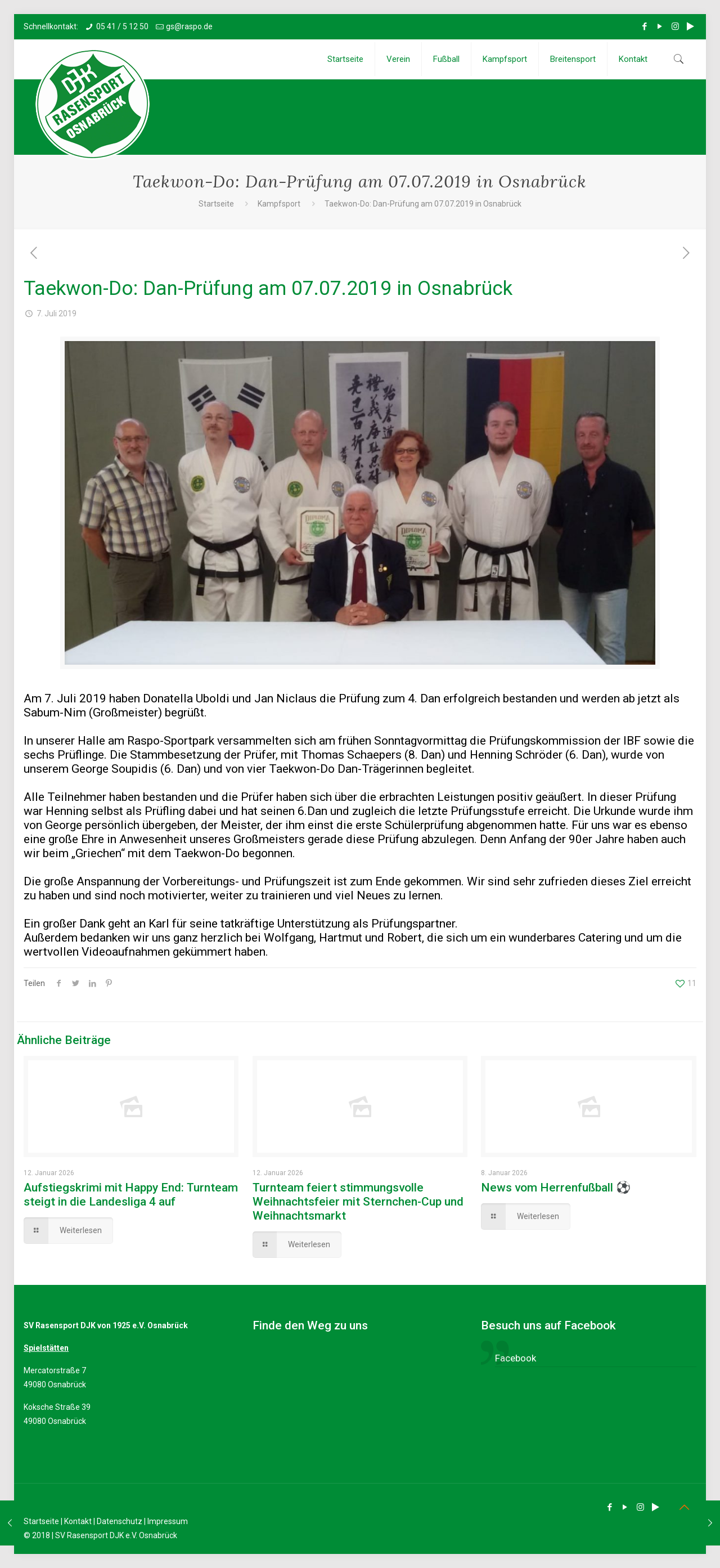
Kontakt (78, 1521)
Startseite (216, 203)
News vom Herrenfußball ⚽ (556, 1187)
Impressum (167, 1521)
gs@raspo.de (189, 26)
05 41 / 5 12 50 (122, 26)
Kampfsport (279, 203)
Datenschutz (119, 1521)
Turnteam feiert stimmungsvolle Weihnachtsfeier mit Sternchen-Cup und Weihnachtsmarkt (358, 1201)
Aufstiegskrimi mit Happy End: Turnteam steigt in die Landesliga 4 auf (131, 1194)
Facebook (515, 1358)
